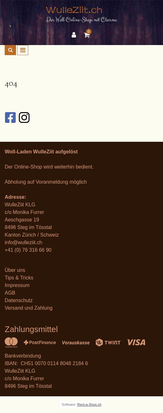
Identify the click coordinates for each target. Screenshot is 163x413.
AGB (10, 292)
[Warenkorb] (87, 35)
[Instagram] (24, 117)
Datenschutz (19, 300)
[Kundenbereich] (75, 35)
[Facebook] (10, 117)
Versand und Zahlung (28, 308)
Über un (14, 270)
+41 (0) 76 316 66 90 (28, 250)
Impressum (17, 285)
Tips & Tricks (19, 277)
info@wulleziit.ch (23, 242)
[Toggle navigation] (22, 50)
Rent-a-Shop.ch (89, 404)
